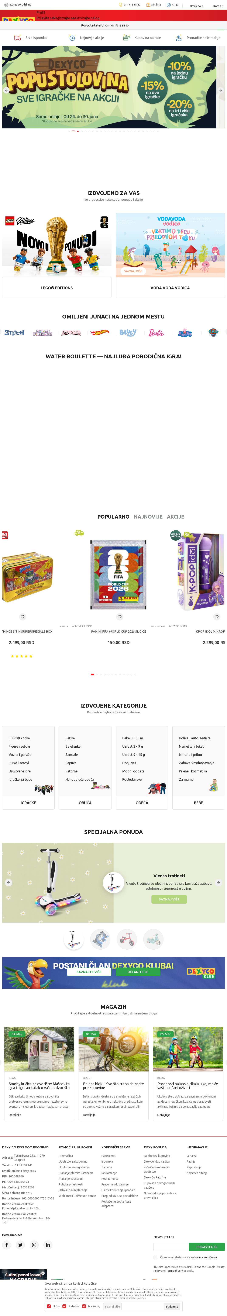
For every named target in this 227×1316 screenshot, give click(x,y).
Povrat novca (110, 1178)
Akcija (73, 15)
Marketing (94, 1306)
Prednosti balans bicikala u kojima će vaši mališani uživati (187, 1086)
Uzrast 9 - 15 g (133, 755)
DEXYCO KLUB (129, 15)
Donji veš (129, 763)
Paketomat (109, 1155)
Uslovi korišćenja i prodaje (118, 1190)
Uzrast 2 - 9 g (132, 746)
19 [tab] (139, 131)
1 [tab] (69, 131)
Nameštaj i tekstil (192, 746)
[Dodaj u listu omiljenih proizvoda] (22, 616)
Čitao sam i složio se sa (188, 1257)
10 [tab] (105, 131)
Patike (70, 738)
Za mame (186, 779)
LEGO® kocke (19, 738)
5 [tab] (85, 131)
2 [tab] (73, 131)
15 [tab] (124, 131)
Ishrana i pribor (190, 755)
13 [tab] (116, 131)
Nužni (56, 1306)
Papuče (70, 763)
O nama (192, 1155)
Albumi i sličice (82, 626)
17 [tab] (131, 131)
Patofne (71, 771)
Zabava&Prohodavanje (196, 763)
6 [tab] (89, 131)
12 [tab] (112, 131)
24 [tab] (158, 131)
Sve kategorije (51, 15)
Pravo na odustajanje (115, 1184)
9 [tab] (101, 131)
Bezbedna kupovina (157, 1155)
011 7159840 (23, 1165)
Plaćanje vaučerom (71, 1178)
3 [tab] (78, 131)
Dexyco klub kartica (157, 1161)
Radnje (191, 1161)
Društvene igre (20, 771)
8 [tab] (97, 131)
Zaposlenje (194, 1167)
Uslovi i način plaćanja (73, 1190)
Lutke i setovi (19, 763)
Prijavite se (206, 1247)
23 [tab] (154, 131)
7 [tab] (93, 131)
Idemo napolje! (98, 15)
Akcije (148, 517)
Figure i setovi (19, 746)
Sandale (71, 755)
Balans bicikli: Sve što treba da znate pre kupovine (113, 1086)
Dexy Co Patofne (155, 1177)
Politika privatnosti (71, 1184)
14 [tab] (120, 131)
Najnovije (120, 517)
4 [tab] (82, 131)
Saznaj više (169, 899)
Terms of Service (176, 1270)
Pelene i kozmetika (193, 771)
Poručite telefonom (104, 25)
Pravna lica (66, 1155)
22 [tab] (150, 131)
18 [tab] (135, 131)
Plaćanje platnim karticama (76, 1173)
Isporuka (107, 1161)
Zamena (107, 1167)
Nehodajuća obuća (79, 779)
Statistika (73, 1306)
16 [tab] (127, 131)
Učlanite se (138, 972)
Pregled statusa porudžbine (120, 1196)
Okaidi (154, 15)
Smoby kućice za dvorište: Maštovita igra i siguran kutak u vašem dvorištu (39, 1086)
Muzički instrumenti (179, 626)
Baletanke (72, 746)
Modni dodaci (133, 771)
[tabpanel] (113, 87)
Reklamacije (109, 1173)
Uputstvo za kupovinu (73, 1161)
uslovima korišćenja (204, 1257)
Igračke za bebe (20, 779)
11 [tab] (108, 131)
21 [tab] (147, 131)
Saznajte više (89, 972)
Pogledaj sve (132, 779)
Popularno (86, 517)
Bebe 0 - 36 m (132, 738)
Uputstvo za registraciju (74, 1167)
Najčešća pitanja (197, 1173)
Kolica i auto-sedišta (195, 738)
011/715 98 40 (128, 25)
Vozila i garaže (20, 755)
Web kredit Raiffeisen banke (77, 1196)
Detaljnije (15, 1115)
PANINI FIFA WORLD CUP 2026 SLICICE (118, 631)
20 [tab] (143, 131)
